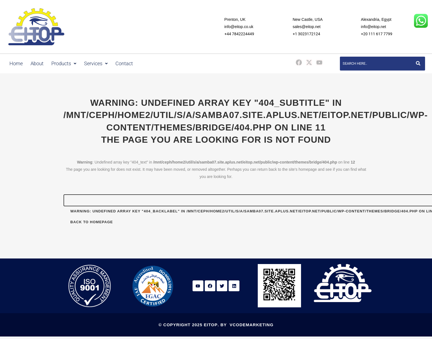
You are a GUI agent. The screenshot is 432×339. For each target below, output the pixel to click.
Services (96, 63)
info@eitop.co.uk (239, 26)
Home (16, 63)
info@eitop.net (373, 26)
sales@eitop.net (307, 26)
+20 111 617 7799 (376, 34)
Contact (124, 63)
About (37, 63)
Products (63, 63)
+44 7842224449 (239, 34)
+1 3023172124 (306, 34)
